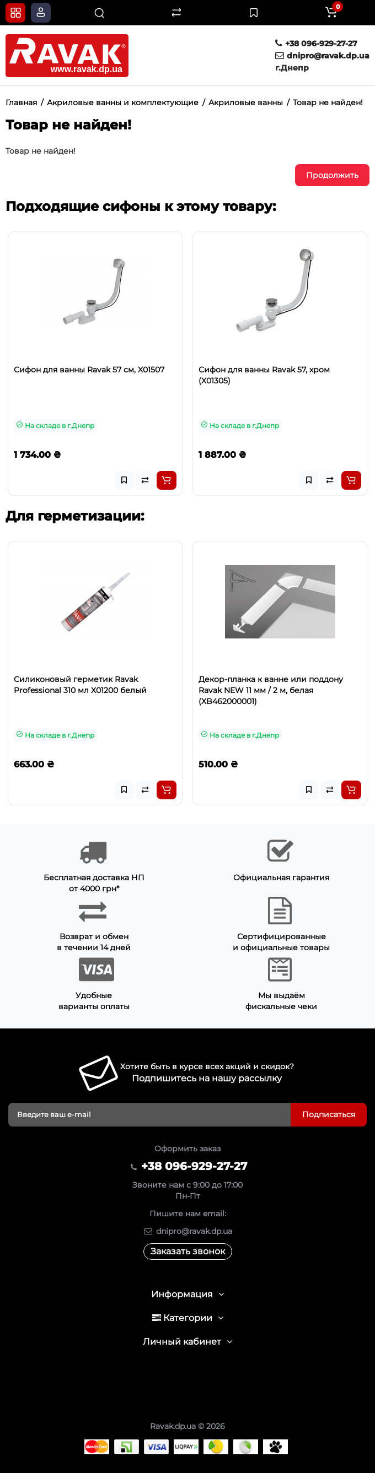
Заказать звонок (188, 1251)
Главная (21, 102)
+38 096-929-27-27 (316, 43)
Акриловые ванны (245, 102)
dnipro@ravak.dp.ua (322, 56)
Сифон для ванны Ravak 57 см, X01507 (89, 370)
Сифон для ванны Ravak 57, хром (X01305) (264, 375)
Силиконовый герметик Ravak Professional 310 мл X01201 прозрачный (91, 684)
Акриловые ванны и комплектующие (123, 102)
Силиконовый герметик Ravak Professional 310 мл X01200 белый (265, 684)
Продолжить (332, 175)
